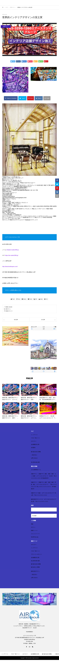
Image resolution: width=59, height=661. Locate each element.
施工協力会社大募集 (36, 451)
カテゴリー (33, 441)
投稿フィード (34, 530)
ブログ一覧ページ (35, 438)
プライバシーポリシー (36, 554)
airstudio (10, 306)
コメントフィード (35, 533)
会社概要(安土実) (35, 444)
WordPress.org (34, 537)
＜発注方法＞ (34, 455)
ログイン (33, 527)
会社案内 (33, 447)
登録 (32, 524)
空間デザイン (6, 26)
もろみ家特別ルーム (36, 469)
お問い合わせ (34, 458)
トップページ (34, 434)
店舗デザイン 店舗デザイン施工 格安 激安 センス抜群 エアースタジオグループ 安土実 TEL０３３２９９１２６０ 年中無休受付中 (44, 476)
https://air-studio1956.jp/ (11, 255)
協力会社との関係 (35, 567)
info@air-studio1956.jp (12, 249)
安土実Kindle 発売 (35, 462)
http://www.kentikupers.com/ (10, 266)
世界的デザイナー (9, 311)
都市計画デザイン (35, 571)
